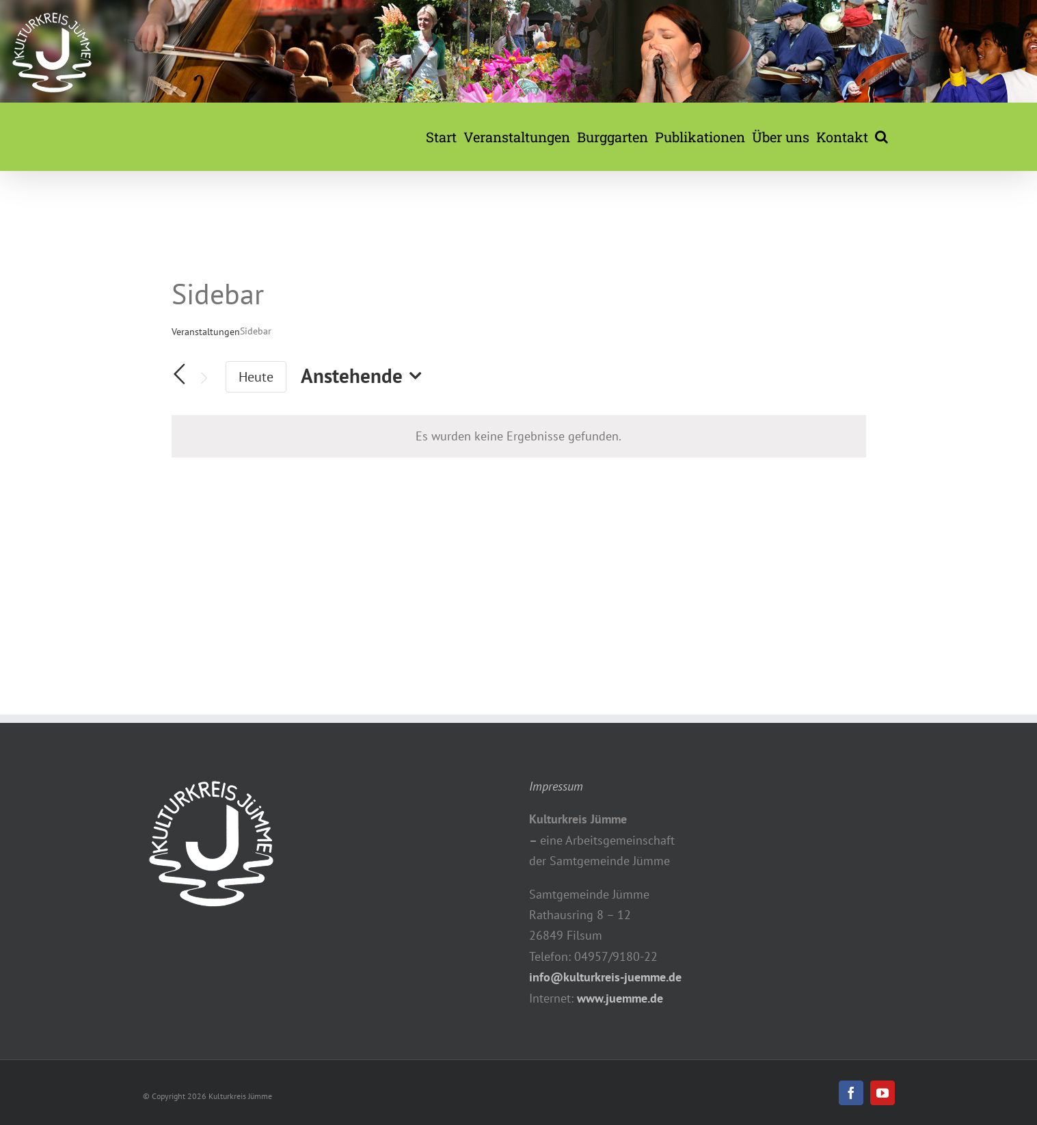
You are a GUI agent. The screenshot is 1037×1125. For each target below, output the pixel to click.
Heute (256, 376)
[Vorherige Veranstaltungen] (180, 374)
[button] (881, 137)
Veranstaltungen (206, 332)
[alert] (519, 436)
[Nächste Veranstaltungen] (204, 378)
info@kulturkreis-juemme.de (605, 977)
